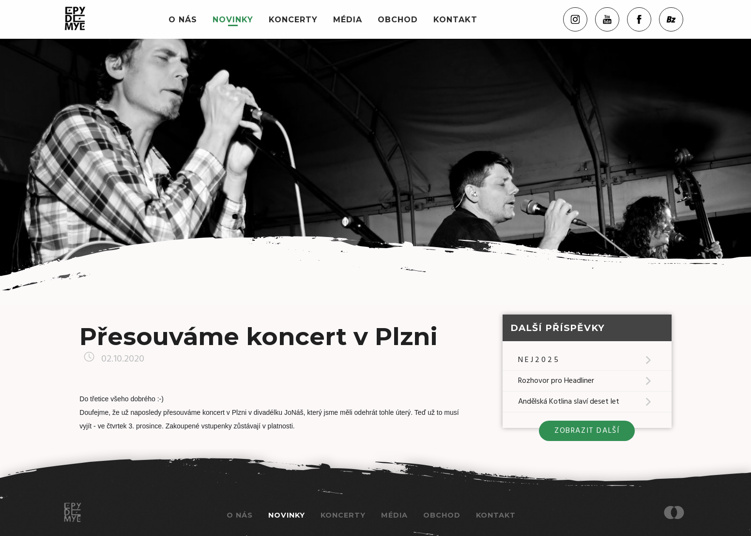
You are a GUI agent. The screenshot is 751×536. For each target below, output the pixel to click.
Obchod (398, 19)
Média (347, 19)
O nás (183, 19)
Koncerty (293, 19)
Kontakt (455, 19)
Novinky (233, 19)
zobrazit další (586, 431)
